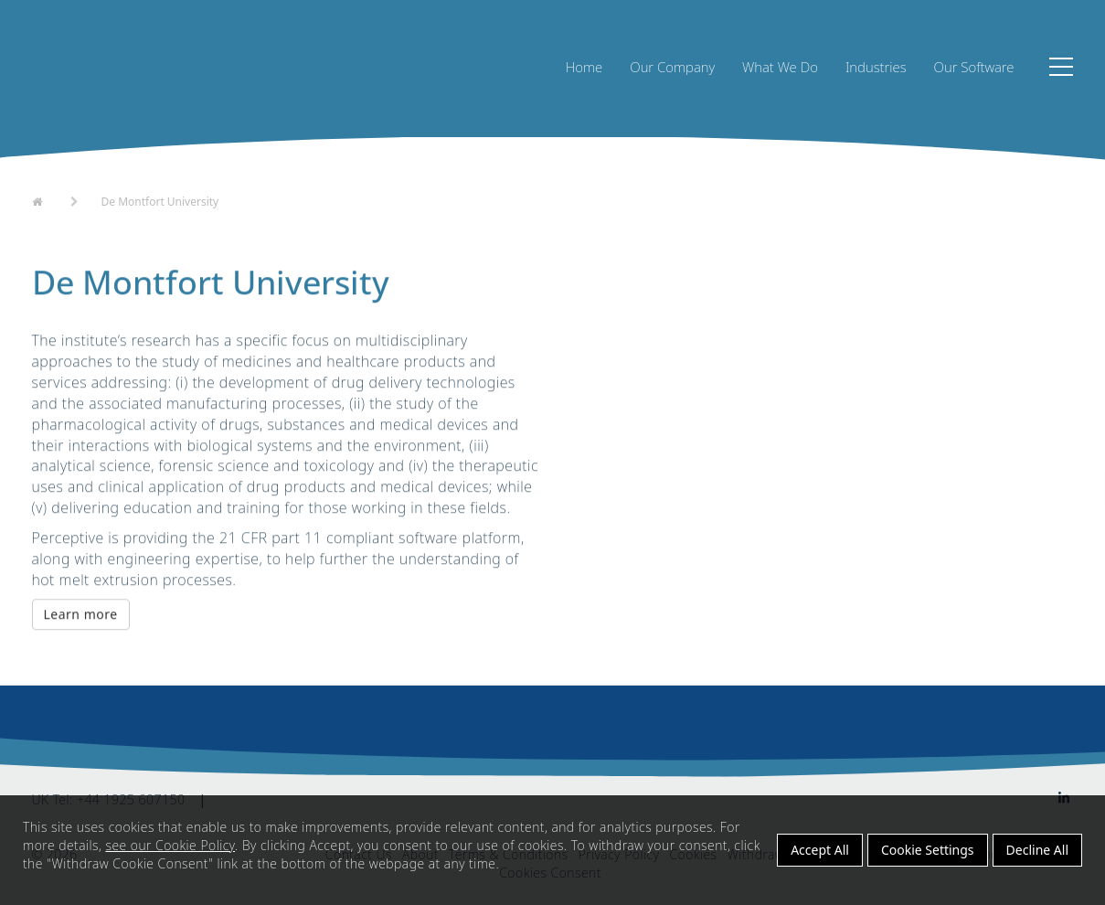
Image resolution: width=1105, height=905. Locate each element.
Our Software (974, 67)
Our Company (672, 67)
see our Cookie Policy (170, 845)
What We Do (780, 67)
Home (584, 67)
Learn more (81, 615)
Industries (876, 67)
